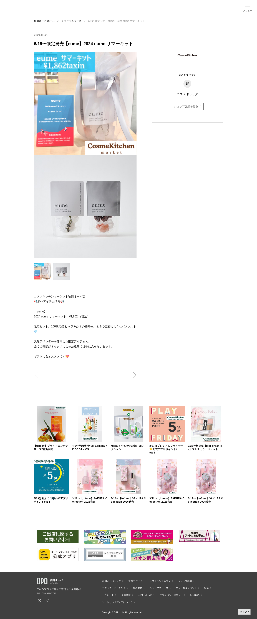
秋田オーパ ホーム (44, 20)
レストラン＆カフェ (160, 581)
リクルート (108, 595)
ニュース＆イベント (102, 11)
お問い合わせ (145, 595)
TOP (246, 611)
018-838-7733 (49, 593)
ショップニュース (71, 20)
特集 (206, 588)
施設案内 (88, 11)
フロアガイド (46, 11)
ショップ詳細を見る (186, 106)
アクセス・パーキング (74, 11)
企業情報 (126, 595)
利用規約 (195, 595)
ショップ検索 (60, 11)
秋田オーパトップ (111, 581)
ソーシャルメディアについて (117, 602)
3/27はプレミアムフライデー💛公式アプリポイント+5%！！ (166, 449)
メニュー (247, 10)
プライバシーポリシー (171, 595)
